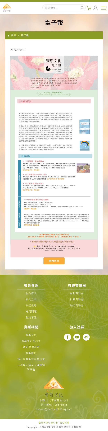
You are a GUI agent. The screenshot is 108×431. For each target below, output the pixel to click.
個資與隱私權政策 (48, 422)
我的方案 (31, 299)
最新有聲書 (77, 293)
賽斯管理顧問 (31, 347)
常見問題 (31, 311)
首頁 (13, 35)
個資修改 (31, 293)
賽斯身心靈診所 (31, 341)
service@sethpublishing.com (54, 409)
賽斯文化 (31, 335)
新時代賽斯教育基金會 (31, 359)
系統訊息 (31, 305)
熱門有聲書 (77, 305)
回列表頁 (54, 261)
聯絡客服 (31, 317)
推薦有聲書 (77, 299)
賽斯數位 (31, 353)
